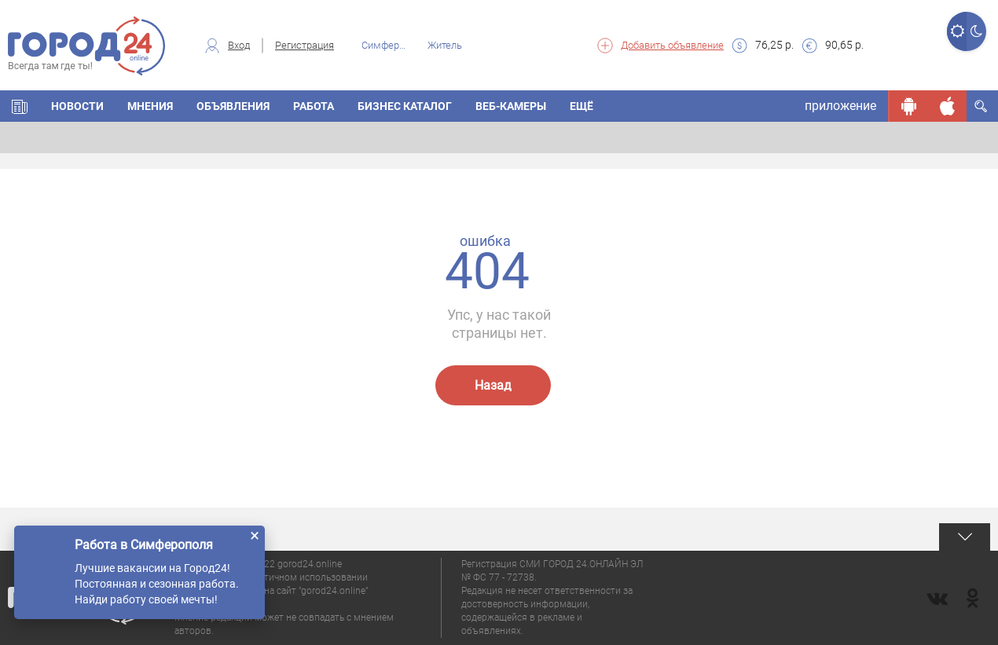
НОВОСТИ (77, 106)
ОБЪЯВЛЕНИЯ (233, 106)
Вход (239, 45)
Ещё (581, 106)
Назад (493, 385)
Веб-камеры (510, 106)
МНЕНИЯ (150, 106)
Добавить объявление (672, 45)
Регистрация (304, 45)
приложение (840, 105)
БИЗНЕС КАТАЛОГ (405, 106)
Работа (313, 106)
